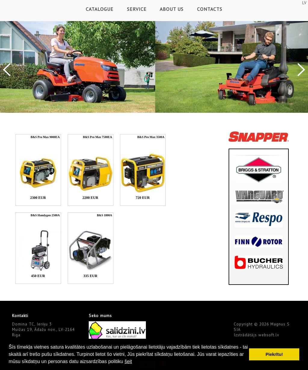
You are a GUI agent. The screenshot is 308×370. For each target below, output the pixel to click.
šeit (128, 361)
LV (304, 2)
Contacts (209, 9)
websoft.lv (268, 335)
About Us (171, 9)
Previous (7, 69)
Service (136, 9)
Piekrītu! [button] (274, 354)
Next (301, 69)
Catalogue (99, 9)
